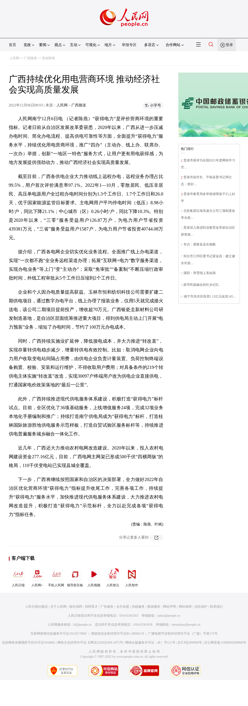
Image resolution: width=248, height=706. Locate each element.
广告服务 (107, 606)
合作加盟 (122, 606)
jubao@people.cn (169, 615)
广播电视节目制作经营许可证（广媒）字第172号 (183, 633)
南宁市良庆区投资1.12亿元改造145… (210, 296)
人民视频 (94, 576)
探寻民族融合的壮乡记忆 (201, 284)
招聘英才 (91, 606)
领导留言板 (75, 576)
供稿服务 (138, 606)
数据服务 (153, 606)
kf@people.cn (83, 624)
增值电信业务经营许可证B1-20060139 (117, 633)
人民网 (14, 58)
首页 (12, 45)
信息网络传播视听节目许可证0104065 (28, 642)
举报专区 (129, 45)
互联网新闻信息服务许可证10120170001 (58, 633)
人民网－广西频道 (71, 105)
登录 (229, 45)
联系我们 (216, 606)
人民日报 (18, 576)
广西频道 (30, 58)
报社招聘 (75, 606)
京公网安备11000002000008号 (225, 642)
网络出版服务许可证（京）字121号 (150, 642)
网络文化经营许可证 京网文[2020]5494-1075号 (90, 642)
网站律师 (185, 606)
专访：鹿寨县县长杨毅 (199, 244)
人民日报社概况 (36, 606)
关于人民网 (58, 606)
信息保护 (200, 606)
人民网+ (37, 576)
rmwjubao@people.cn (186, 624)
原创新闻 (48, 58)
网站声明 (169, 606)
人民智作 (132, 576)
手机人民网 (56, 576)
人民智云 (113, 576)
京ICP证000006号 (189, 642)
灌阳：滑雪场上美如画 (199, 273)
